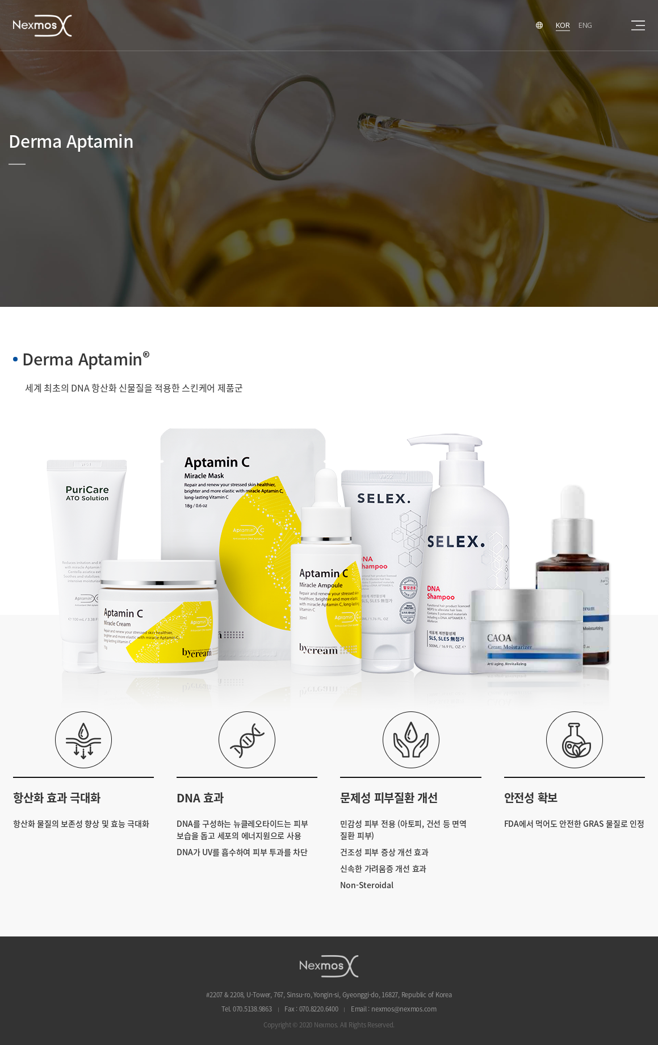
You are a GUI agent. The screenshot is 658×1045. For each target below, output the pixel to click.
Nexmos (42, 25)
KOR (563, 25)
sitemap (638, 25)
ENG (585, 25)
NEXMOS (329, 966)
